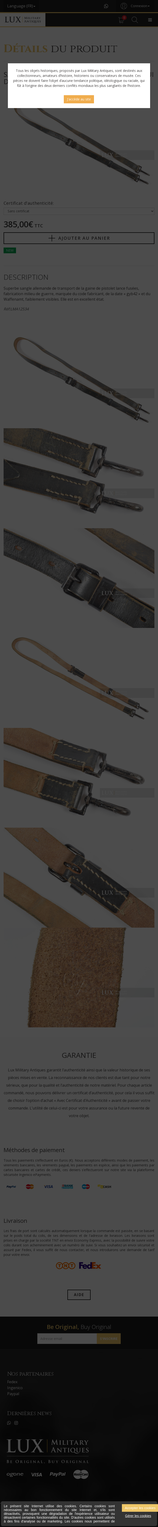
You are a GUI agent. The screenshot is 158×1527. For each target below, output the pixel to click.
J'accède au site (79, 99)
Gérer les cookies (138, 1516)
